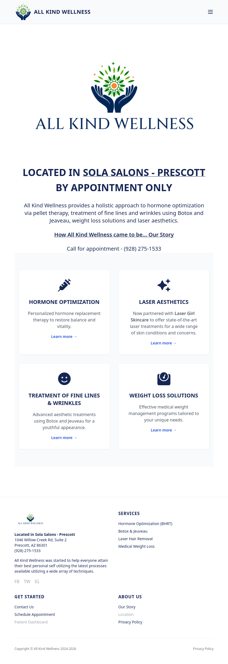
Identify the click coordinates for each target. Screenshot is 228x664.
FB (17, 581)
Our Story (127, 606)
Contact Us (24, 606)
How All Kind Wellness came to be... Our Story (114, 234)
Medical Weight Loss (136, 546)
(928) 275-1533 (142, 248)
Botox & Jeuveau (133, 531)
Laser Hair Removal (135, 538)
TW (27, 581)
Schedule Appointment (35, 614)
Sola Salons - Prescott (144, 172)
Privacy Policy (130, 622)
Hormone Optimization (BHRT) (145, 523)
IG (37, 581)
